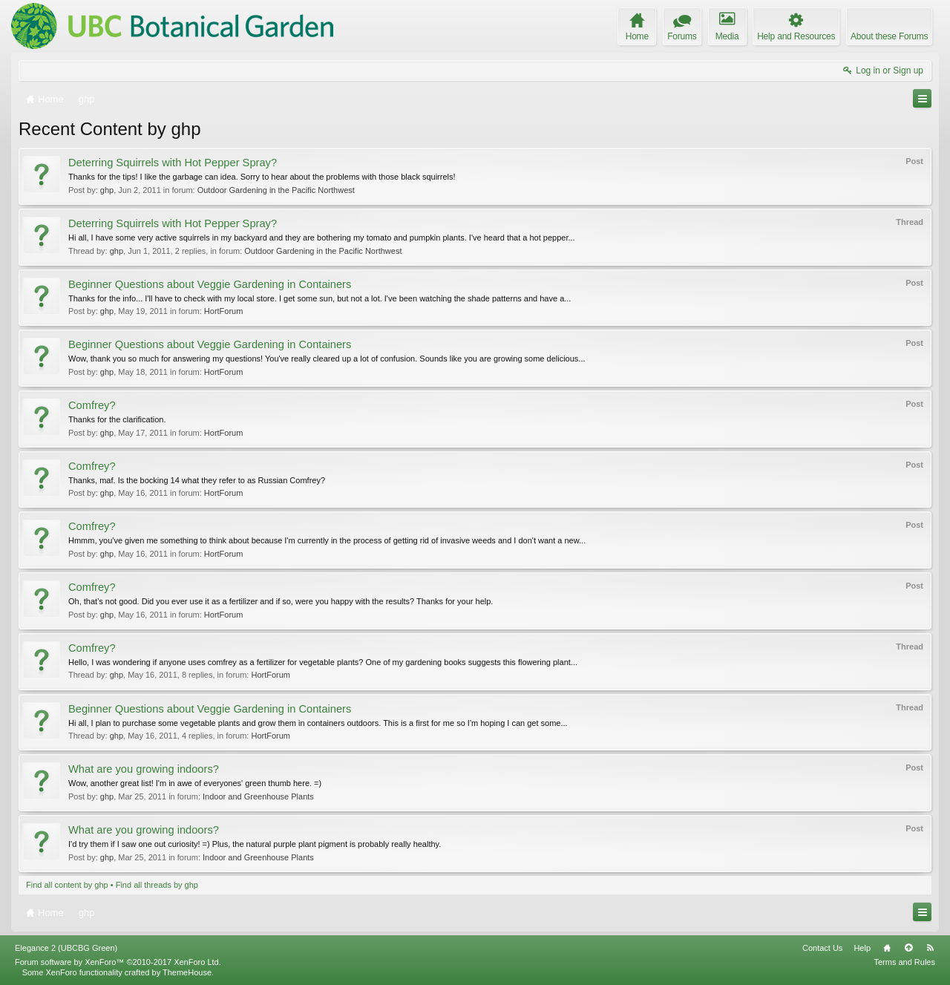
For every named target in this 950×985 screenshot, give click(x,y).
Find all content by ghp (67, 884)
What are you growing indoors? (143, 769)
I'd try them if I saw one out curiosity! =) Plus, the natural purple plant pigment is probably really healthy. (254, 844)
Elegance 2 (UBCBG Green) (66, 947)
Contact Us (822, 947)
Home (887, 948)
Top (908, 948)
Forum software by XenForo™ (118, 962)
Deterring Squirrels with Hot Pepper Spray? (172, 162)
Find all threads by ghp (157, 884)
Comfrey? (92, 405)
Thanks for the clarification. (117, 419)
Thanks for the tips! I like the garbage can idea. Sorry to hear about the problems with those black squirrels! (262, 176)
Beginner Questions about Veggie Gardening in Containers (209, 284)
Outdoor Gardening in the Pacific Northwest (276, 190)
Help (862, 947)
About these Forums (889, 36)
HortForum (223, 311)
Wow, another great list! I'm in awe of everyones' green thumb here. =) (194, 783)
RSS (930, 948)
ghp (107, 190)
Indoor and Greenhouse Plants (258, 796)
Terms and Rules (904, 962)
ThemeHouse (187, 972)
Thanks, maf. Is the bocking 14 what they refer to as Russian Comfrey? (196, 480)
